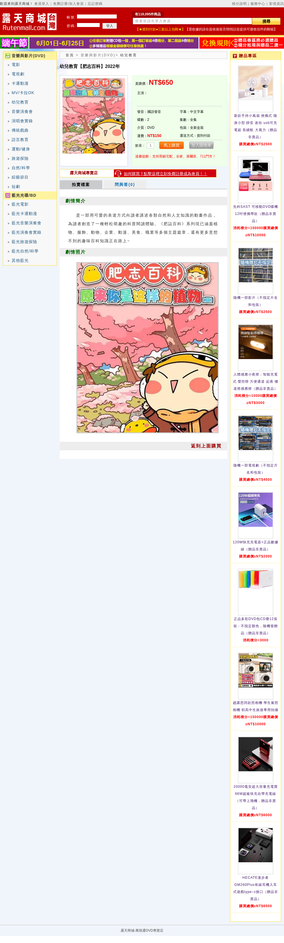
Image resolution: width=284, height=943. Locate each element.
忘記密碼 (95, 4)
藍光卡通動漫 (24, 213)
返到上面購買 (206, 445)
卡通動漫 (20, 83)
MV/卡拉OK (23, 92)
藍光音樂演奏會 (26, 223)
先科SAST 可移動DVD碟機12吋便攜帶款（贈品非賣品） (255, 214)
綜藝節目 (20, 177)
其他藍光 (20, 260)
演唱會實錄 (22, 121)
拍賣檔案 (81, 184)
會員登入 (41, 4)
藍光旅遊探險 (24, 241)
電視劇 (18, 74)
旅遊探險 (20, 158)
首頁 (70, 55)
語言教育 (20, 139)
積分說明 (239, 4)
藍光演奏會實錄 (26, 232)
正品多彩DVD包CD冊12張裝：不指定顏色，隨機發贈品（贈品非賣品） (255, 626)
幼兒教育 (20, 102)
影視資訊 (276, 4)
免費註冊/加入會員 (68, 4)
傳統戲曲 (20, 130)
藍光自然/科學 (25, 251)
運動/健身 (21, 149)
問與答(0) (125, 184)
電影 (16, 64)
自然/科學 (21, 167)
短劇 (16, 186)
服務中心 (257, 4)
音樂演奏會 (22, 111)
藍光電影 (20, 204)
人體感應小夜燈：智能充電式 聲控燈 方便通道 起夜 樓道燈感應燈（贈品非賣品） (255, 381)
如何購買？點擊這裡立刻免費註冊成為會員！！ (165, 173)
